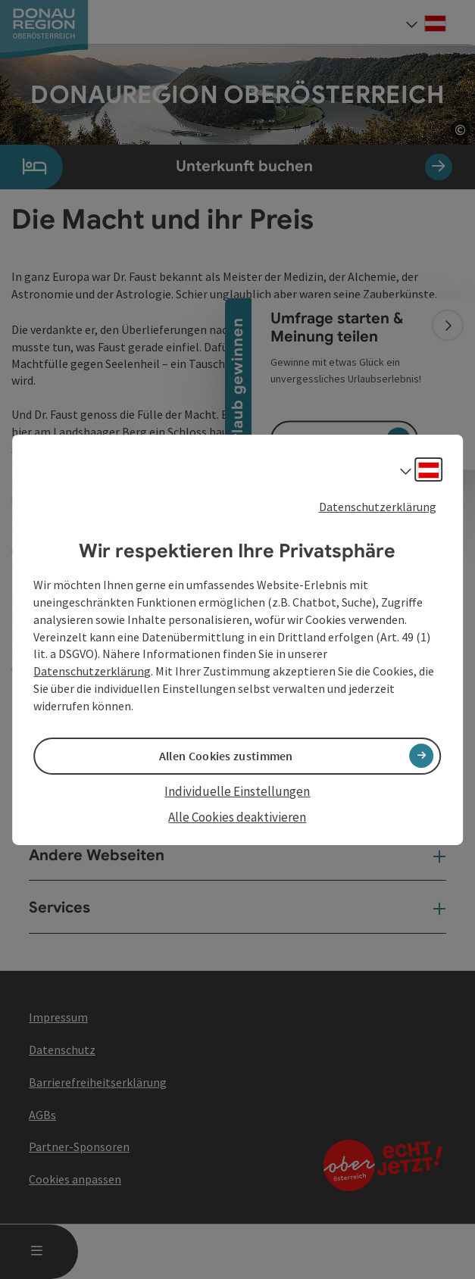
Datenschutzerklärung (377, 505)
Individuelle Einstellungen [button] (237, 791)
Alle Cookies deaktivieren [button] (237, 817)
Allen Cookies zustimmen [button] (226, 755)
